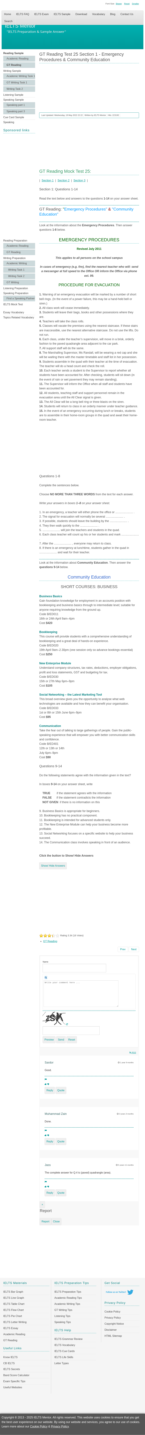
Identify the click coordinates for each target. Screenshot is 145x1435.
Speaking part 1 (16, 105)
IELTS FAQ (22, 14)
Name (45, 962)
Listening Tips (62, 1316)
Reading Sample (13, 53)
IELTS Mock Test (13, 304)
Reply (49, 1090)
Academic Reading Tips (68, 1297)
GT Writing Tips (63, 1310)
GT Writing (13, 282)
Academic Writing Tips (67, 1304)
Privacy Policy (113, 1317)
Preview (49, 1039)
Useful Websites (12, 1387)
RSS (132, 1052)
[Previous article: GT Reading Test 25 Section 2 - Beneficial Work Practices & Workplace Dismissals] (123, 949)
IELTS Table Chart (13, 1304)
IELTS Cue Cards (64, 1351)
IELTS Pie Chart (12, 1316)
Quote (60, 1090)
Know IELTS (10, 1357)
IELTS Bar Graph (13, 1291)
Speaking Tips (62, 1322)
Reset (126, 3)
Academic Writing (17, 263)
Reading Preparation (15, 240)
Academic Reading (17, 58)
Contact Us (126, 14)
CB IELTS (9, 1363)
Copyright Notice (114, 1323)
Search (8, 21)
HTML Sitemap (113, 1336)
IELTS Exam (41, 14)
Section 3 (79, 180)
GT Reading (14, 65)
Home (7, 14)
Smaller (135, 3)
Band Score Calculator (16, 1375)
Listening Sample (13, 94)
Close (56, 1221)
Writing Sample (12, 71)
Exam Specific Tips (14, 1381)
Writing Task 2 (15, 89)
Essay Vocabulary (13, 312)
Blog (112, 14)
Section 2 (63, 180)
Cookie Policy (112, 1311)
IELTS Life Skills (63, 1357)
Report (45, 1221)
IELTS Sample (62, 14)
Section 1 (48, 180)
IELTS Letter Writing (15, 1322)
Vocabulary (98, 14)
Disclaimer (111, 1329)
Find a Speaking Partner (21, 298)
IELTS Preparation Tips (67, 1291)
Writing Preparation (14, 258)
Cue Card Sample (13, 117)
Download (81, 14)
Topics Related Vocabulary (18, 317)
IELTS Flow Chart (13, 1310)
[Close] (42, 1204)
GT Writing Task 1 (17, 82)
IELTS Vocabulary (64, 1345)
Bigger (119, 3)
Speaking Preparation (15, 293)
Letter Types (61, 1363)
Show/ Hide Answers (53, 865)
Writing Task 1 (16, 269)
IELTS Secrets (11, 1369)
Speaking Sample (13, 99)
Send (61, 1039)
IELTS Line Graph (13, 1297)
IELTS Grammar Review (68, 1339)
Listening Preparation (15, 288)
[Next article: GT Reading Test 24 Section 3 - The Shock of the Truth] (134, 949)
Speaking (8, 122)
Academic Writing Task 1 (21, 76)
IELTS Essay (10, 1328)
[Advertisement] (19, 186)
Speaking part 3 (16, 111)
